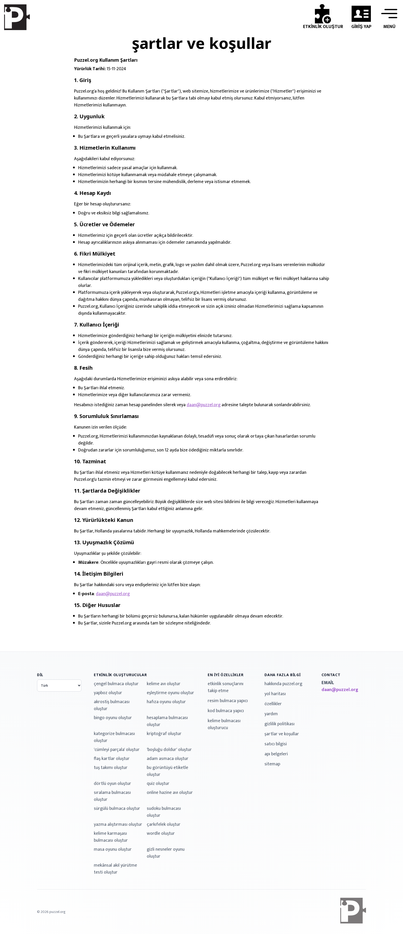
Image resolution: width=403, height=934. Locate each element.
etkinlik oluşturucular (120, 674)
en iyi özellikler (226, 674)
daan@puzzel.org (204, 405)
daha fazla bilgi (282, 674)
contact (331, 674)
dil (40, 674)
